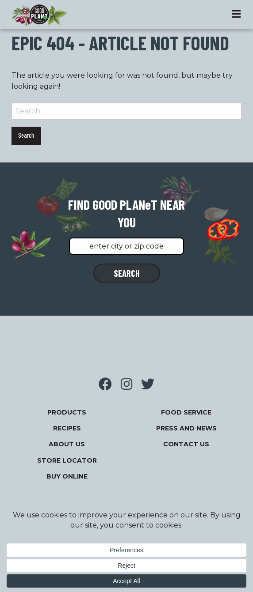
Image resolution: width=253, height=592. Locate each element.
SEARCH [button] (127, 273)
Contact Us (186, 444)
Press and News (186, 428)
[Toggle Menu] (236, 14)
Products (66, 412)
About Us (67, 444)
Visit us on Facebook (105, 384)
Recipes (67, 428)
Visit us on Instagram (126, 384)
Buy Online (67, 476)
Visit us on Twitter (148, 384)
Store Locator (67, 460)
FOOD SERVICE (186, 412)
